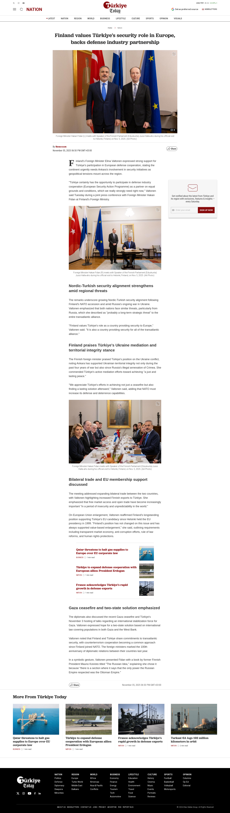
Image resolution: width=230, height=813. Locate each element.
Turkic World (77, 782)
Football (167, 778)
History (151, 778)
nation (34, 9)
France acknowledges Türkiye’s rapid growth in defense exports (102, 586)
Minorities (59, 793)
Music (150, 785)
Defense (58, 782)
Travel (131, 789)
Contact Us (86, 807)
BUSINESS (105, 18)
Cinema (151, 782)
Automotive (115, 796)
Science (132, 796)
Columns (187, 778)
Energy (113, 785)
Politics (58, 778)
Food (130, 793)
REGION (78, 18)
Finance (113, 782)
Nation (119, 28)
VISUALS (178, 18)
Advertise (112, 807)
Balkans (75, 789)
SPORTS (150, 18)
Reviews (151, 796)
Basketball (169, 782)
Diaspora (59, 789)
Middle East (77, 785)
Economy (114, 778)
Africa (93, 778)
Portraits (152, 793)
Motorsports (170, 789)
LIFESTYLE (121, 18)
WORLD (90, 18)
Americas (94, 782)
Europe (75, 778)
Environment (134, 785)
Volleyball (168, 785)
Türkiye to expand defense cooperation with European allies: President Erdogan (106, 568)
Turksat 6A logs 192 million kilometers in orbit (189, 739)
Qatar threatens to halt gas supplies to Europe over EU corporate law (102, 551)
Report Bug (128, 807)
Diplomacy (59, 785)
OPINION (164, 18)
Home (110, 28)
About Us (61, 807)
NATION (64, 18)
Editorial (186, 785)
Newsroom (61, 146)
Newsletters (73, 807)
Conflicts (94, 789)
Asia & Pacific (96, 785)
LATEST (51, 18)
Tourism (114, 789)
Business (79, 557)
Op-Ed (186, 782)
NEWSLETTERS (209, 9)
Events (151, 789)
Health (131, 782)
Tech (112, 793)
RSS (119, 807)
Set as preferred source (184, 9)
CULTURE (136, 18)
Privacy (102, 807)
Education (133, 778)
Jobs (95, 807)
